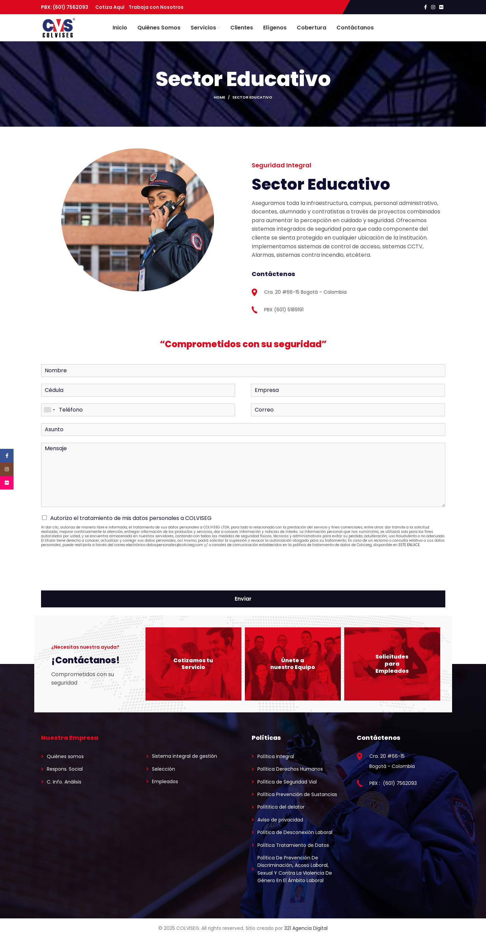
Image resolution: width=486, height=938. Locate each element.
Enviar (243, 599)
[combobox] (49, 410)
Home (219, 97)
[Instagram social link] (433, 7)
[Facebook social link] (425, 7)
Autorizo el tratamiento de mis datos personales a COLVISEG (131, 518)
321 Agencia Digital (306, 928)
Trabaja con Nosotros (156, 7)
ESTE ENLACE (409, 545)
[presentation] (92, 579)
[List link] (85, 756)
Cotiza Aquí (112, 7)
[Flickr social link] (441, 7)
